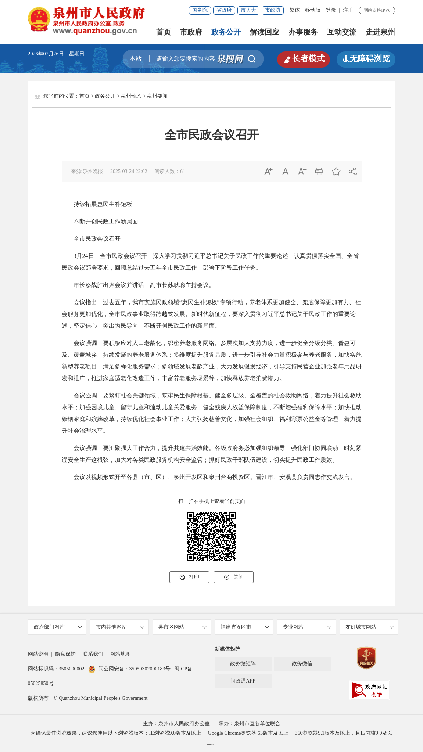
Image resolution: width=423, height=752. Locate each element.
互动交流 (341, 32)
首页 (163, 32)
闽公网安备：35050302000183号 (129, 669)
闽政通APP (242, 681)
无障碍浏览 (366, 58)
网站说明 (38, 654)
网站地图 (120, 654)
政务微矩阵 (243, 663)
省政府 (224, 10)
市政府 (191, 32)
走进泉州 (380, 32)
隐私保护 (65, 654)
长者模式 (304, 59)
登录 (331, 10)
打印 (189, 577)
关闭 (234, 577)
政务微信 (302, 663)
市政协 (272, 10)
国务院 (200, 10)
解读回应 (264, 32)
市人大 (248, 10)
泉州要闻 (157, 96)
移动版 (312, 10)
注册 (348, 10)
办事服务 (303, 32)
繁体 (295, 10)
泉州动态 (131, 96)
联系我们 (93, 654)
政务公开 (226, 32)
